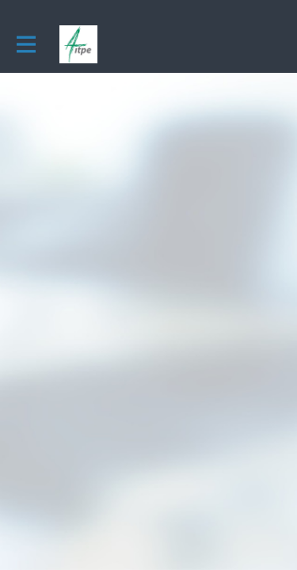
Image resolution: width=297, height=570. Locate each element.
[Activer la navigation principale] (25, 45)
